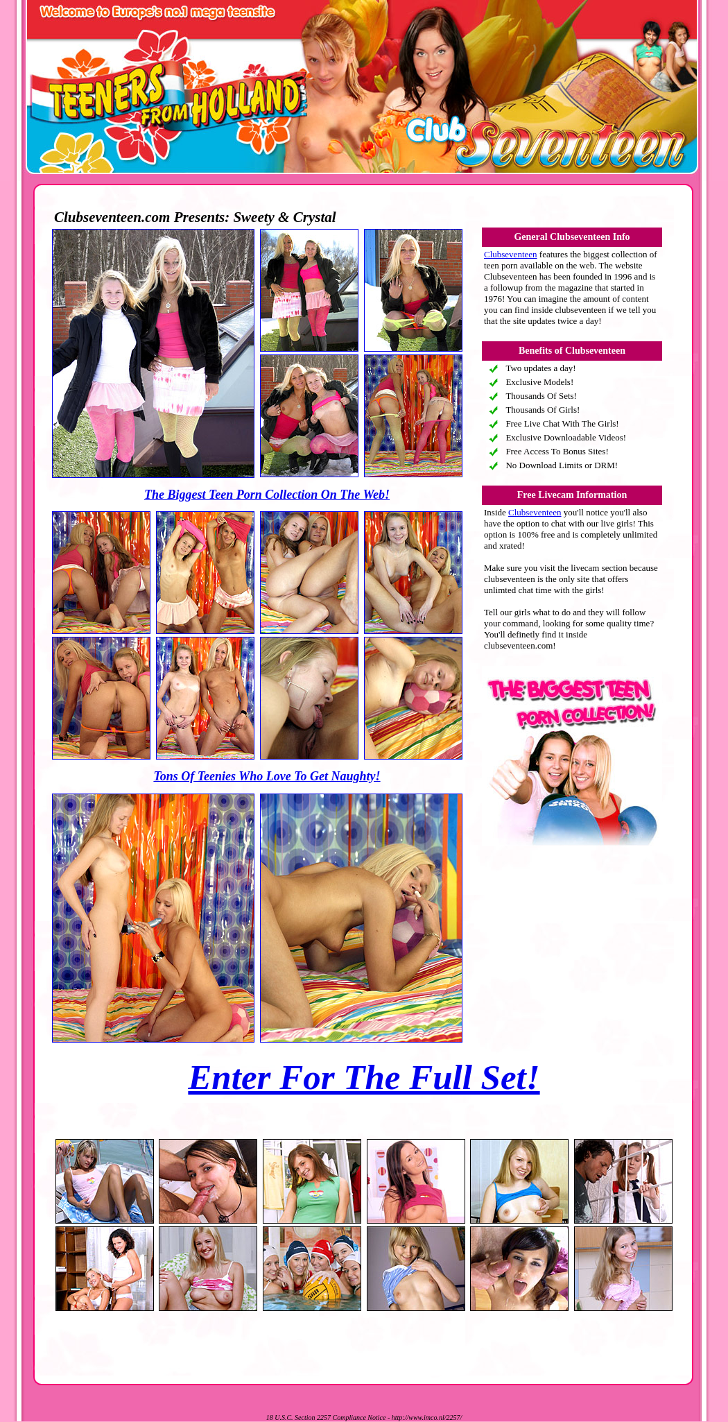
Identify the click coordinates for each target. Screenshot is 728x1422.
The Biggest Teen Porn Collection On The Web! (267, 495)
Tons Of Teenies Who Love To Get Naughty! (266, 776)
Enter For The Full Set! (363, 1077)
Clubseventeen (510, 254)
